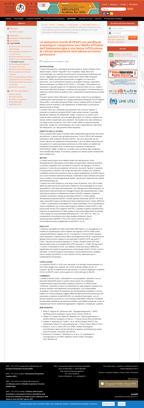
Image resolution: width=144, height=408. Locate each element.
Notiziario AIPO (16, 104)
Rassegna (14, 28)
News (8, 19)
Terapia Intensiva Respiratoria (21, 69)
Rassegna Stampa (113, 19)
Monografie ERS (16, 102)
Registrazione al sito (116, 37)
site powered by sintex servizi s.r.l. (126, 396)
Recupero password (116, 42)
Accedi (133, 38)
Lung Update (15, 43)
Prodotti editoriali (16, 97)
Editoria (71, 19)
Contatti (123, 4)
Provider (18, 19)
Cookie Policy (108, 404)
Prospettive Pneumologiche (21, 38)
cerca (130, 9)
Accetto (122, 404)
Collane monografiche (18, 99)
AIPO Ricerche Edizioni (19, 91)
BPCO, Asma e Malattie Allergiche (22, 59)
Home (104, 4)
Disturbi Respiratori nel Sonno (21, 57)
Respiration (14, 36)
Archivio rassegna (17, 32)
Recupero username (116, 39)
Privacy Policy (125, 372)
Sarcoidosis (14, 41)
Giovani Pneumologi (18, 87)
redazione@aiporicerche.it (129, 369)
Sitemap (113, 4)
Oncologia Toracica (17, 62)
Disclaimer (134, 372)
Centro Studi (85, 19)
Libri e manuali (16, 94)
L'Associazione (33, 19)
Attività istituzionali (54, 19)
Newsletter (133, 4)
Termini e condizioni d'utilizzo (109, 372)
